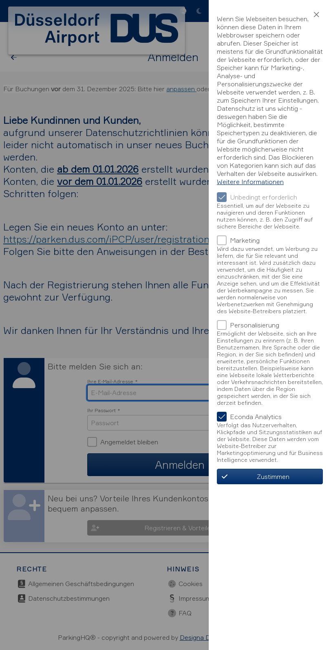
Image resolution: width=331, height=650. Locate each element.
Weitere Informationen (250, 182)
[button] (316, 14)
